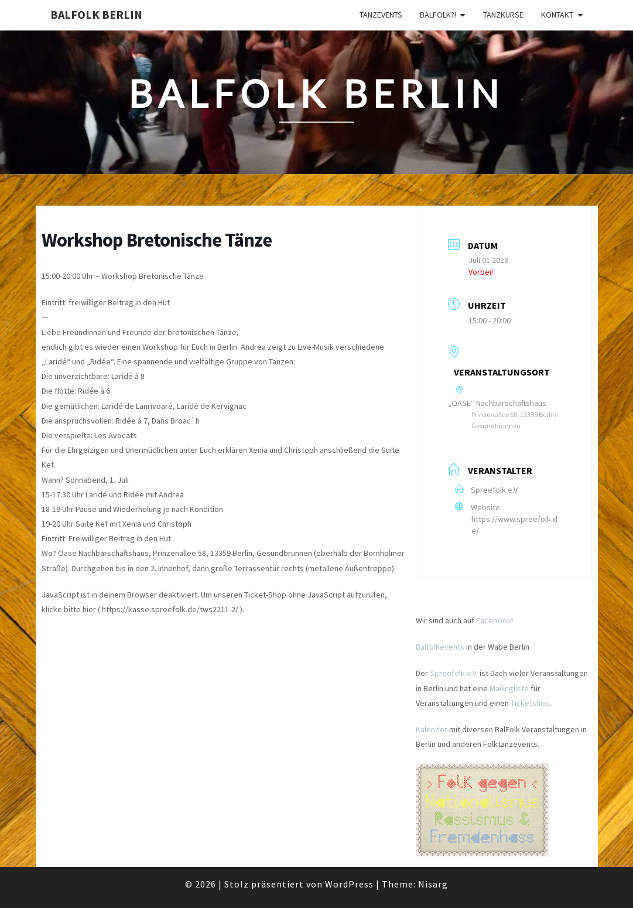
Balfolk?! (438, 14)
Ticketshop (530, 703)
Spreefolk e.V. (454, 673)
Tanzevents (381, 14)
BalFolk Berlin (96, 14)
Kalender (431, 729)
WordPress (349, 884)
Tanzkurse (503, 14)
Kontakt (557, 14)
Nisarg (433, 884)
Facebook (493, 620)
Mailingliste (509, 688)
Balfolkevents (440, 646)
